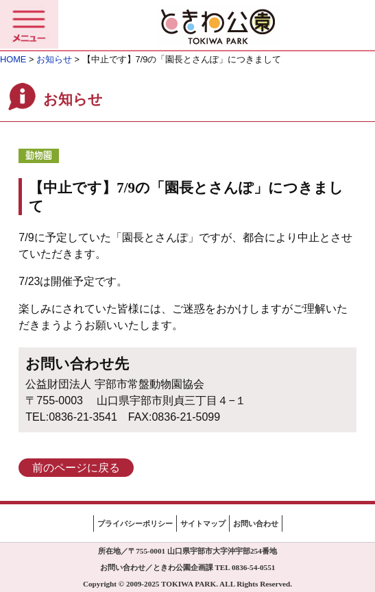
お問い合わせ (255, 523)
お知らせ (54, 59)
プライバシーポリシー (135, 523)
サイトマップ (203, 523)
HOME (13, 59)
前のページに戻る (76, 467)
